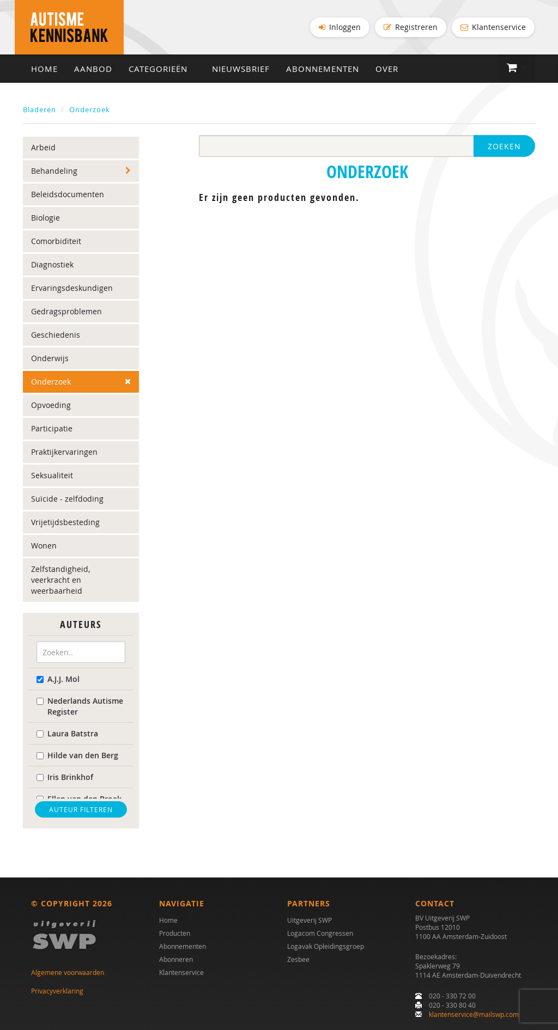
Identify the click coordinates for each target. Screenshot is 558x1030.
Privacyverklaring (57, 990)
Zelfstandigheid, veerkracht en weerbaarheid (60, 580)
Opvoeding (51, 405)
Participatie (51, 428)
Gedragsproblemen (66, 311)
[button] (517, 68)
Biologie (45, 217)
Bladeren (39, 109)
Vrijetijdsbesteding (65, 522)
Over (386, 68)
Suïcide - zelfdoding (67, 498)
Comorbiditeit (56, 241)
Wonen (44, 545)
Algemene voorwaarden (67, 972)
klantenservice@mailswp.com (474, 1014)
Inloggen (340, 27)
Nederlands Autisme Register (80, 706)
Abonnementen (322, 68)
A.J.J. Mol (58, 679)
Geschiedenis (55, 335)
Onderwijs (50, 358)
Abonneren (176, 959)
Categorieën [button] (162, 68)
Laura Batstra (67, 733)
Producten (174, 933)
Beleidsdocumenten (67, 194)
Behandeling (54, 171)
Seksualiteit (52, 475)
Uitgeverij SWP (309, 920)
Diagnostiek (52, 264)
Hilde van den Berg (77, 755)
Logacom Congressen (320, 933)
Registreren (411, 27)
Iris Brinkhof (65, 777)
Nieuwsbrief (241, 68)
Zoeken (504, 146)
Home (44, 68)
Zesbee (298, 959)
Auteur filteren (81, 809)
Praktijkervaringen (64, 452)
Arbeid (43, 147)
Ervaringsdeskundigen (72, 288)
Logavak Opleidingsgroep (325, 946)
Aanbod (93, 68)
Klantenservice (493, 27)
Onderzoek (89, 109)
